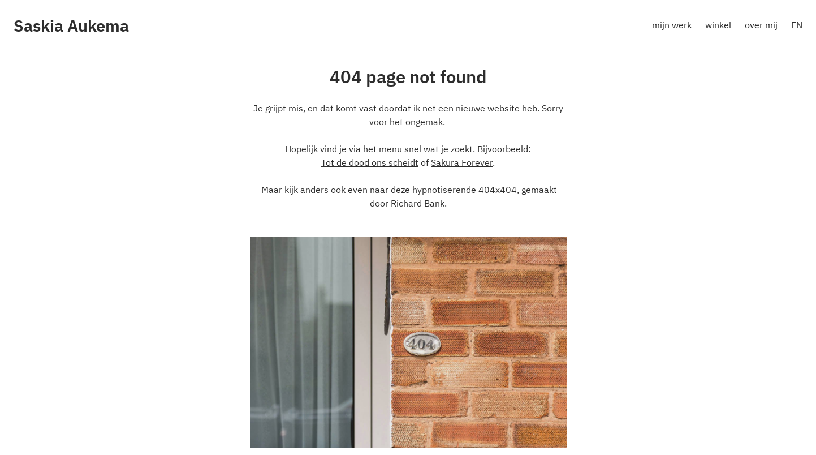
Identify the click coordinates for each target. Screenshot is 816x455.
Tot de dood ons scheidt (369, 162)
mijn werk (672, 25)
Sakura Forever (462, 162)
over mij (761, 25)
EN (796, 25)
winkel (718, 25)
